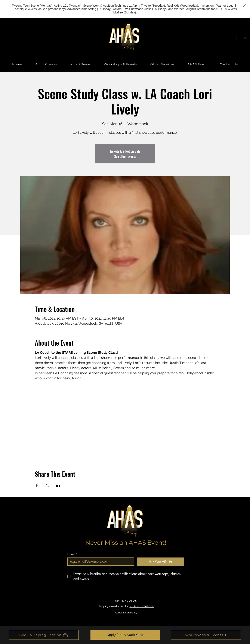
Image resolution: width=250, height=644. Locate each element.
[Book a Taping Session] (44, 635)
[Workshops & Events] (206, 635)
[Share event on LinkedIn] (58, 485)
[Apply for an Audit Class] (125, 635)
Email (72, 554)
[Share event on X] (47, 485)
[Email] (100, 561)
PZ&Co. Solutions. (142, 606)
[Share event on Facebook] (37, 485)
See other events (125, 156)
